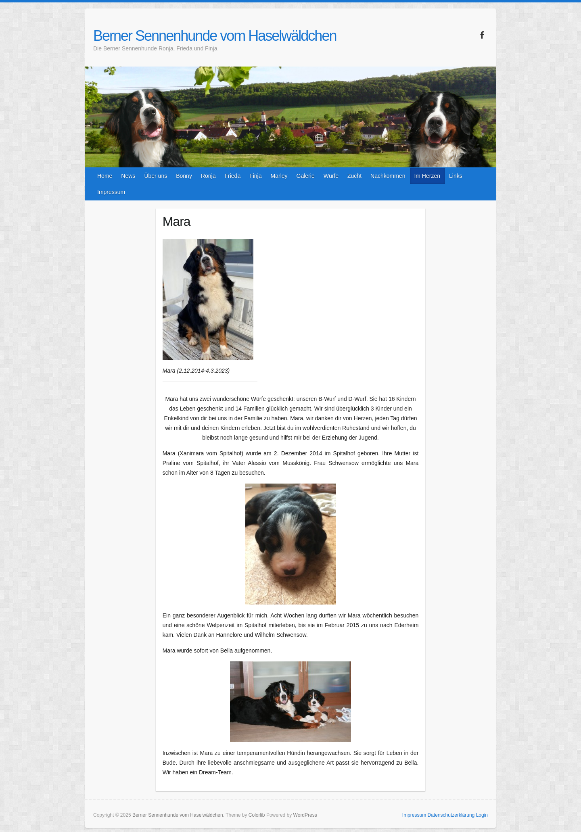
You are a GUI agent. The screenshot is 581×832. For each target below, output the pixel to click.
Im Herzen (427, 176)
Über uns (155, 176)
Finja (255, 176)
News (128, 176)
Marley (279, 176)
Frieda (232, 176)
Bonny (184, 176)
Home (104, 176)
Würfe (331, 176)
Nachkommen (387, 176)
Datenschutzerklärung (451, 815)
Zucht (354, 176)
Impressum (111, 192)
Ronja (208, 176)
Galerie (306, 176)
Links (455, 176)
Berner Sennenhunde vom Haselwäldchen (214, 35)
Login (482, 815)
